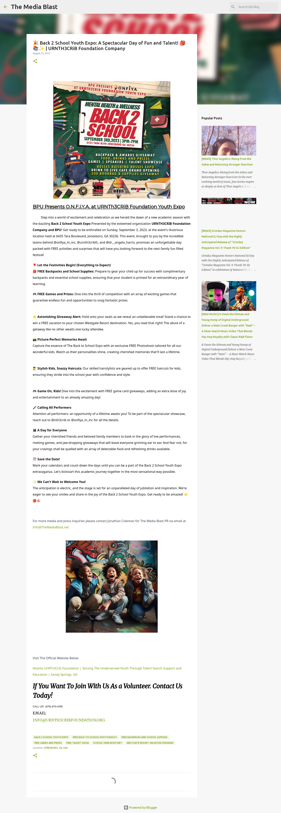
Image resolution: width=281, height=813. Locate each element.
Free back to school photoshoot (95, 737)
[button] (35, 61)
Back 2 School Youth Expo (51, 737)
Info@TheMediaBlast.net (51, 527)
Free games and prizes (48, 743)
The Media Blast (34, 6)
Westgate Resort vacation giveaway (150, 743)
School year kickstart (107, 743)
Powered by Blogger (140, 807)
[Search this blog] (257, 7)
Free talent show (77, 743)
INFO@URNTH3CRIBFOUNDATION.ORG (69, 720)
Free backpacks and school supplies (144, 737)
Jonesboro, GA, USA (56, 747)
